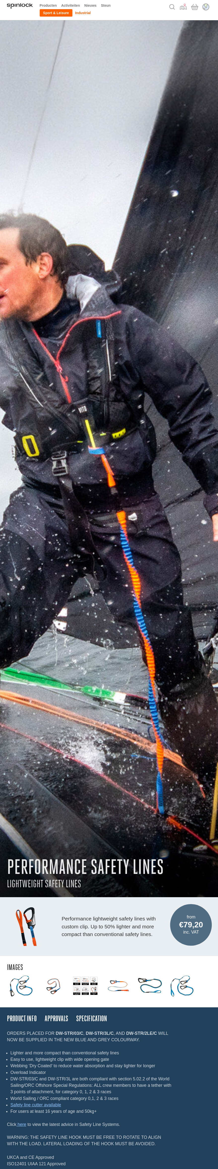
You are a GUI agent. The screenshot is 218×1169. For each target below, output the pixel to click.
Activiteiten (70, 5)
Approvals (56, 1018)
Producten (48, 5)
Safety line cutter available (35, 1104)
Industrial (83, 13)
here (21, 1124)
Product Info (22, 1018)
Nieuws (90, 5)
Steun (106, 5)
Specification (91, 1018)
